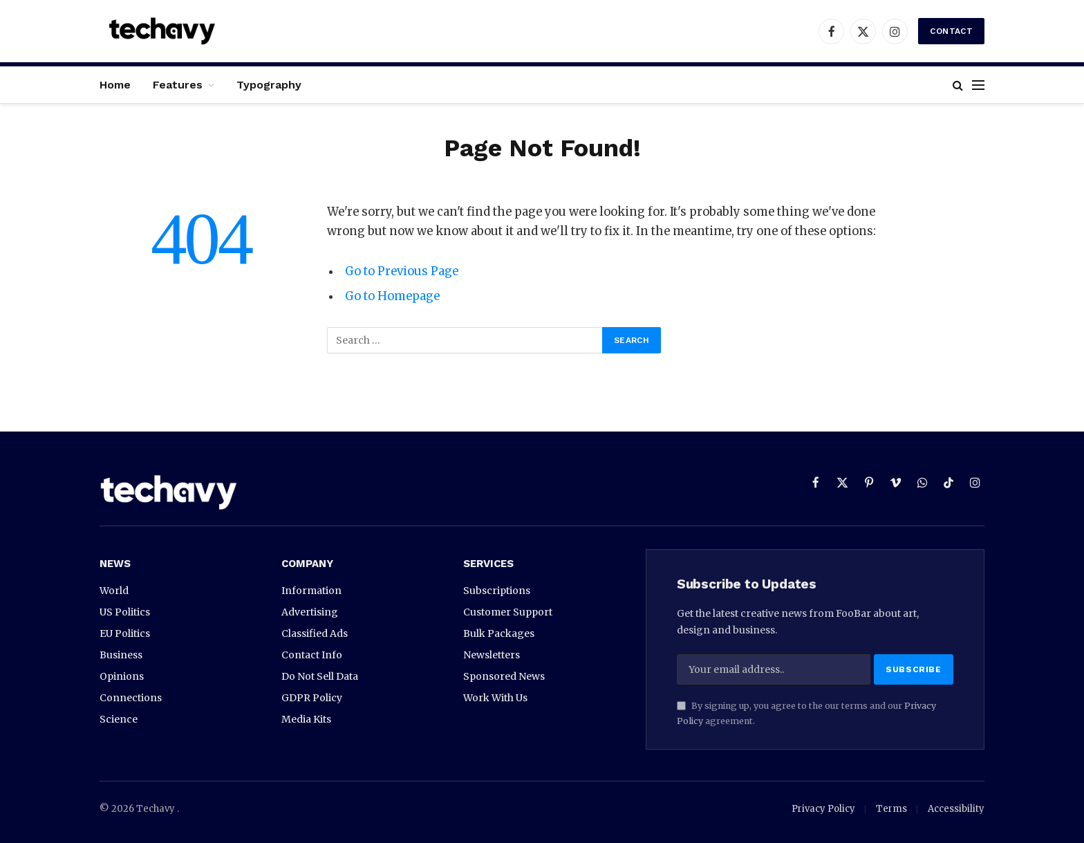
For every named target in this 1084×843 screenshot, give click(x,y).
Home (115, 84)
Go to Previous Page (401, 271)
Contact (951, 31)
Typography (268, 84)
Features (178, 84)
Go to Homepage (392, 296)
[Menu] (978, 84)
